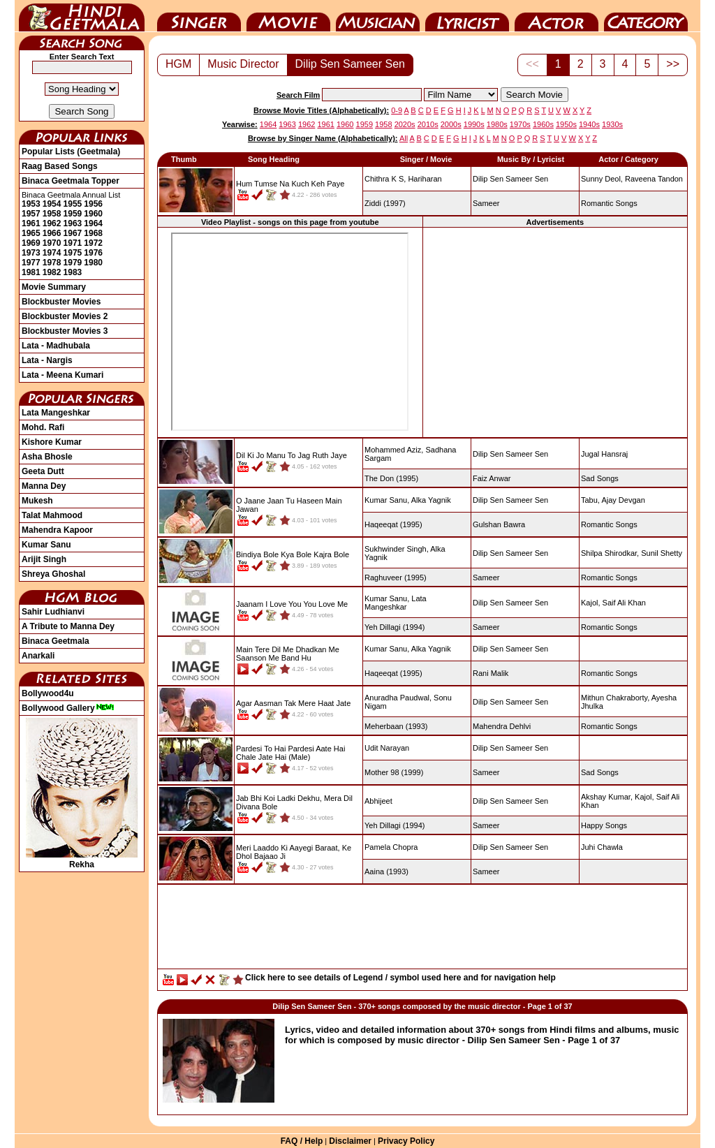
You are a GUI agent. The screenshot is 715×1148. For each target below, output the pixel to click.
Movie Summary (54, 287)
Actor (556, 16)
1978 (52, 262)
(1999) (393, 772)
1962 (52, 223)
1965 (31, 233)
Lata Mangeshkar (56, 413)
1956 (93, 204)
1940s (589, 124)
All (403, 138)
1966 (52, 233)
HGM (178, 64)
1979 (73, 262)
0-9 (396, 110)
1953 (31, 204)
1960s (543, 124)
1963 (73, 223)
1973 (31, 253)
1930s (612, 124)
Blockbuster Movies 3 (65, 331)
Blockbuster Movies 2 (65, 316)
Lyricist (467, 16)
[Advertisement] (555, 331)
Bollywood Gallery (68, 708)
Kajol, (590, 602)
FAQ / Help (302, 1141)
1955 (73, 204)
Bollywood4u (48, 693)
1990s (474, 124)
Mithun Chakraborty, (615, 697)
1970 (52, 243)
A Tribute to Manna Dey (68, 626)
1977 (31, 262)
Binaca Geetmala (55, 641)
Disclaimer (350, 1141)
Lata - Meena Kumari (62, 375)
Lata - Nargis (47, 360)
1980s (497, 124)
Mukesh (37, 501)
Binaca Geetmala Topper (70, 181)
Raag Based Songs (60, 166)
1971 (73, 243)
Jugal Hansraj (604, 454)
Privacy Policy (406, 1141)
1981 (31, 272)
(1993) (396, 726)
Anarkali (38, 656)
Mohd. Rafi (43, 427)
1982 (52, 272)
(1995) (391, 478)
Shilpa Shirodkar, (610, 553)
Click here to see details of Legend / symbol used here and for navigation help (400, 978)
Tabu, (590, 500)
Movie (288, 16)
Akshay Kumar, (607, 797)
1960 (93, 214)
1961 (31, 223)
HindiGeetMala (82, 16)
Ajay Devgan (622, 500)
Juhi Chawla (602, 847)
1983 (73, 272)
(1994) (394, 627)
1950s (566, 124)
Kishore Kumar (52, 442)
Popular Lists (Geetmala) (71, 151)
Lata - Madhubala (56, 346)
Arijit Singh (44, 559)
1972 (93, 243)
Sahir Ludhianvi (53, 612)
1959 (73, 214)
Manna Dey (44, 486)
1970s (520, 124)
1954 (52, 204)
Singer (199, 16)
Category (646, 16)
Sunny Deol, (602, 179)
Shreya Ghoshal (53, 574)
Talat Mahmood (52, 515)
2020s (405, 124)
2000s (451, 124)
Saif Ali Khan (624, 602)
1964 (93, 223)
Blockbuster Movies (61, 302)
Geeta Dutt (43, 471)
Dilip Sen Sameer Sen (350, 64)
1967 (73, 233)
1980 (93, 262)
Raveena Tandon (654, 179)
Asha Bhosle (47, 457)
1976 (93, 253)
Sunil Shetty (661, 553)
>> (672, 64)
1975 (73, 253)
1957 (31, 214)
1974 (52, 253)
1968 (93, 233)
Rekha (82, 859)
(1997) (385, 203)
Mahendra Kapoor (57, 530)
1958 (52, 214)
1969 (31, 243)
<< (532, 64)
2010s (428, 124)
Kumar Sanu (46, 545)
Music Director (378, 16)
